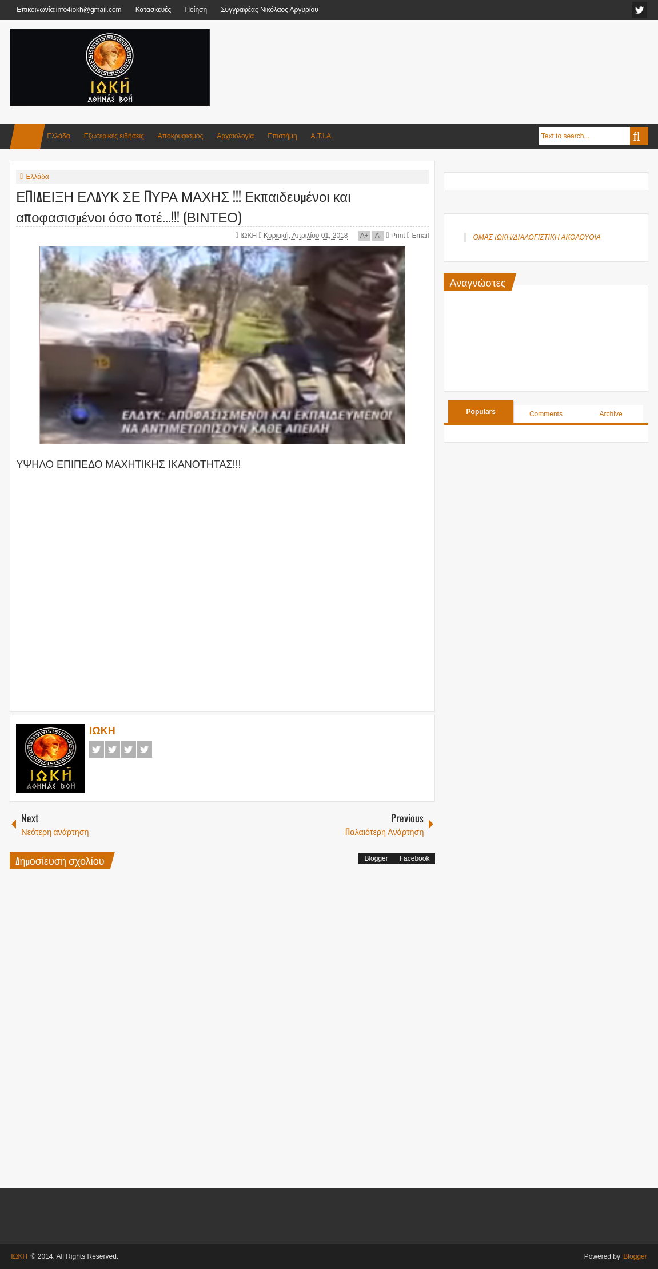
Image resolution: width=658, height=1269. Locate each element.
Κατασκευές (153, 10)
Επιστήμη (282, 136)
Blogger (376, 858)
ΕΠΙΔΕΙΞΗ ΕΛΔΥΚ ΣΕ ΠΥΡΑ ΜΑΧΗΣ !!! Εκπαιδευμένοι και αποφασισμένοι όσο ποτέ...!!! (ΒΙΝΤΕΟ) (183, 205)
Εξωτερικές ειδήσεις (114, 136)
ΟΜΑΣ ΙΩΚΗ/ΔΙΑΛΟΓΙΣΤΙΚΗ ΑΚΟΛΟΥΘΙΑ (536, 237)
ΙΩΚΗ (249, 236)
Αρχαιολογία (235, 136)
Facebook (96, 749)
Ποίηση (196, 10)
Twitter (112, 749)
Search (639, 136)
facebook (639, 10)
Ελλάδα (58, 136)
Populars (481, 412)
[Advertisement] (440, 56)
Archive (611, 414)
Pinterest (144, 749)
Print (395, 236)
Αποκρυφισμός (180, 136)
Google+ (128, 749)
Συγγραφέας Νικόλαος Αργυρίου (269, 10)
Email (418, 236)
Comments (546, 414)
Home (27, 136)
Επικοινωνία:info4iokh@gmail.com (69, 10)
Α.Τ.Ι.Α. (322, 136)
